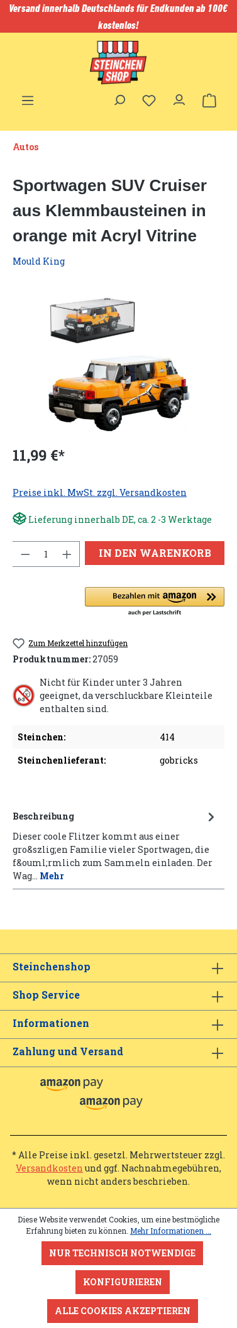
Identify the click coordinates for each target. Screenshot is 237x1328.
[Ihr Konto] (179, 97)
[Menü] (28, 97)
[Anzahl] (46, 554)
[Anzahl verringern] (25, 554)
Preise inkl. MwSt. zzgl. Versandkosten (100, 492)
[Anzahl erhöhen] (67, 554)
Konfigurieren (122, 1282)
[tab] (115, 845)
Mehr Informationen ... (170, 1231)
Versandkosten (49, 1168)
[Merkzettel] (149, 100)
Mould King (39, 261)
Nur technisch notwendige (122, 1253)
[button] (154, 602)
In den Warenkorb (155, 552)
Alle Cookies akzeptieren (122, 1311)
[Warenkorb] (209, 100)
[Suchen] (119, 97)
